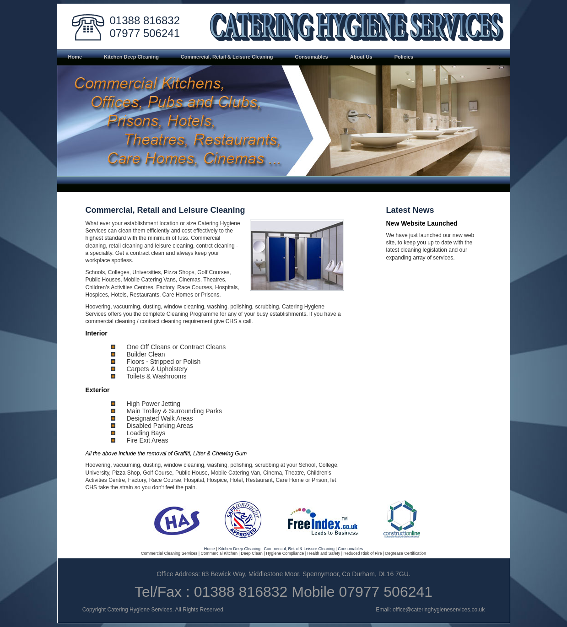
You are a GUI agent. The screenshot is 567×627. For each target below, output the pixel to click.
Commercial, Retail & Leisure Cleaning (299, 548)
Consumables (350, 548)
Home (209, 548)
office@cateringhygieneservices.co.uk (439, 609)
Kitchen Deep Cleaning (239, 548)
